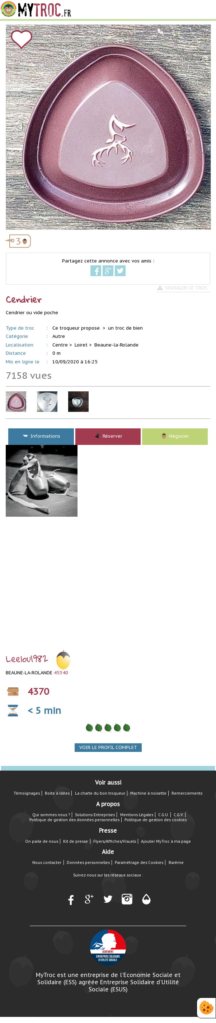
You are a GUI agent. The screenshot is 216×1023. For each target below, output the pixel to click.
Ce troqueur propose (76, 328)
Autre (58, 336)
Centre (60, 345)
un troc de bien (125, 328)
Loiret (81, 345)
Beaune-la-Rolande (116, 345)
